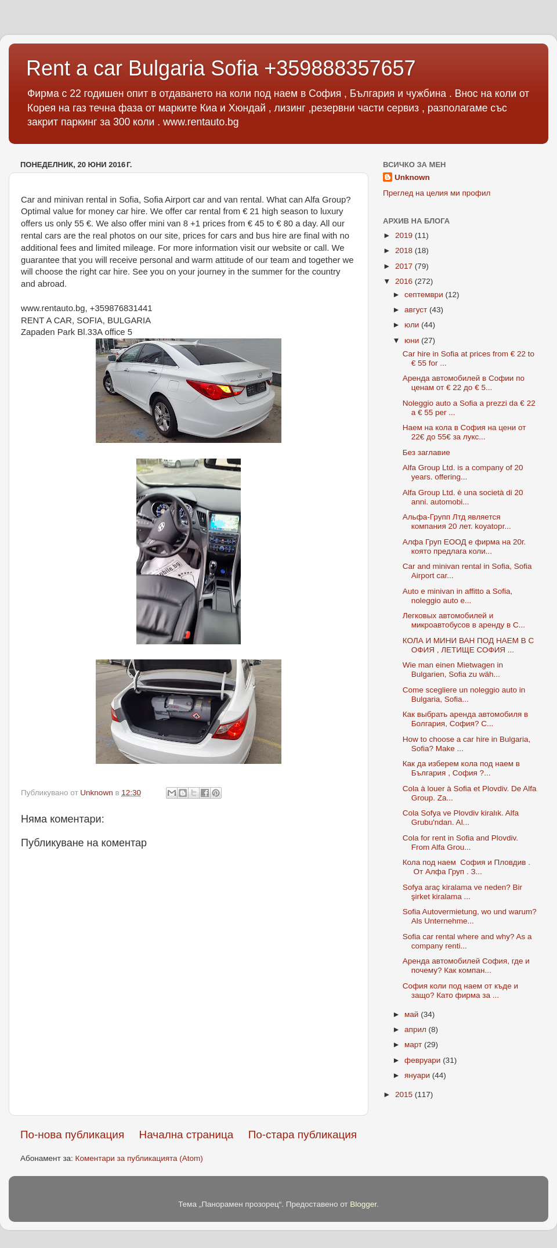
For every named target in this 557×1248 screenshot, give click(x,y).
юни (412, 340)
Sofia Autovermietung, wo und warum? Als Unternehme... (470, 916)
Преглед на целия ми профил (436, 193)
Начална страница (186, 1134)
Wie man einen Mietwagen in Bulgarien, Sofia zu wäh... (453, 670)
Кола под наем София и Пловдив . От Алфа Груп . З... (466, 867)
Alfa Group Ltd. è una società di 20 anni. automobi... (463, 497)
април (416, 1029)
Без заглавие (426, 452)
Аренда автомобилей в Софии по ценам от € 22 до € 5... (464, 383)
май (412, 1014)
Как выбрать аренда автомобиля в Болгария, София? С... (466, 719)
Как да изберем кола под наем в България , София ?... (461, 768)
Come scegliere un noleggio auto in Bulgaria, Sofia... (464, 695)
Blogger (363, 1204)
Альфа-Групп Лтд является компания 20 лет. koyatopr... (457, 522)
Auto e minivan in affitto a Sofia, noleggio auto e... (458, 596)
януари (418, 1075)
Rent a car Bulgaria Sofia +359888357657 (221, 68)
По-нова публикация (72, 1134)
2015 (405, 1094)
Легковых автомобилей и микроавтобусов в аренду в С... (464, 620)
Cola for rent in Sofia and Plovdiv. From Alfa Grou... (460, 843)
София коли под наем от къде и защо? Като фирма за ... (460, 991)
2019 (405, 235)
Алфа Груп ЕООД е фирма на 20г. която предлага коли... (464, 547)
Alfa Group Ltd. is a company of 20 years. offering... (463, 472)
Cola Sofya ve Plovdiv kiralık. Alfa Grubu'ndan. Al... (461, 818)
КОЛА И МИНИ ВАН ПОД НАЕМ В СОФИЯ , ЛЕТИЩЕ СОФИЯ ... (468, 645)
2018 (405, 250)
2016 (405, 281)
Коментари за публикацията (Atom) (139, 1158)
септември (424, 294)
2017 (405, 266)
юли (412, 324)
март (414, 1044)
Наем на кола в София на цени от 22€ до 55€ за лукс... (464, 432)
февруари (423, 1060)
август (416, 309)
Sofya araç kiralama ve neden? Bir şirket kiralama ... (462, 892)
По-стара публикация (302, 1134)
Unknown (412, 177)
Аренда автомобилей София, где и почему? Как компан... (466, 966)
